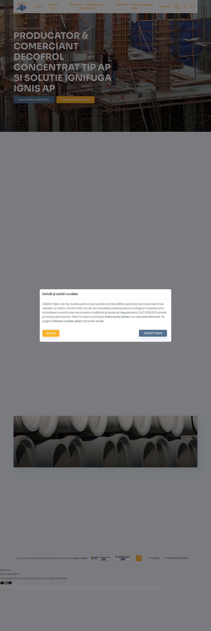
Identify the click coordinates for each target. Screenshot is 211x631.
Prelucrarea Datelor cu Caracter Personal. (132, 317)
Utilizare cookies (63, 321)
